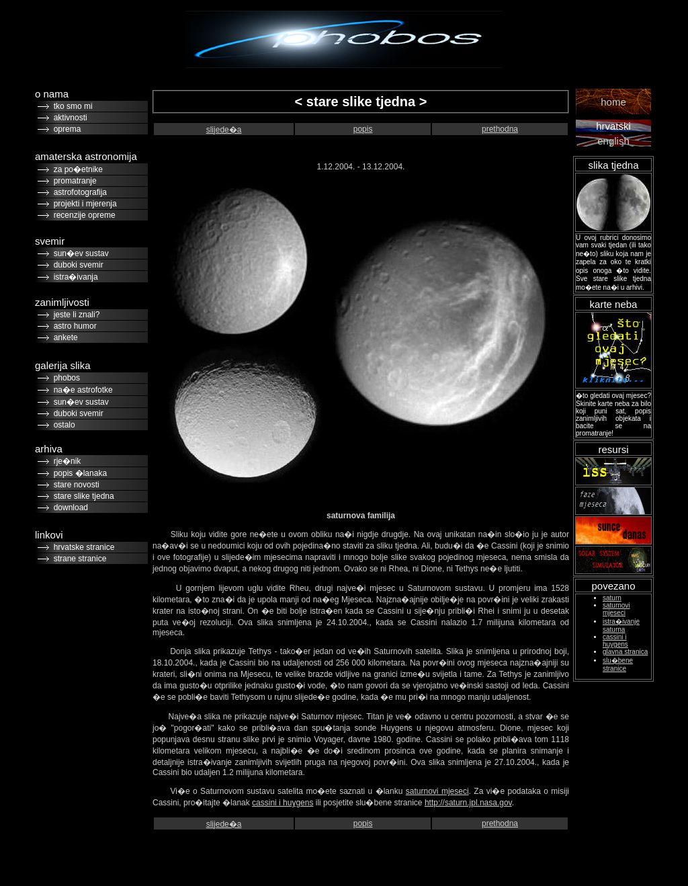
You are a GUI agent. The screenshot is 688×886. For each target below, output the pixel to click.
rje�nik (65, 461)
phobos (64, 377)
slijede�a (224, 129)
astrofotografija (78, 192)
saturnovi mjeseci (437, 791)
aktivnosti (68, 117)
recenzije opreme (82, 215)
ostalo (62, 425)
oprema (65, 129)
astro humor (73, 326)
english (613, 141)
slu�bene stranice (618, 664)
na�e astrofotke (81, 390)
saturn (612, 598)
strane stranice (77, 558)
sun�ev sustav (79, 253)
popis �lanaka (78, 473)
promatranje (73, 181)
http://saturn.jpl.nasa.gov (468, 802)
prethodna (500, 129)
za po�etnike (76, 169)
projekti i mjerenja (83, 203)
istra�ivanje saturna (621, 625)
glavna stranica (625, 651)
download (68, 507)
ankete (63, 337)
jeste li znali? (74, 314)
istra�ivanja (73, 277)
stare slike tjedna (81, 496)
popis (363, 129)
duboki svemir (76, 265)
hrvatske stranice (81, 547)
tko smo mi (71, 106)
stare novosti (74, 484)
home (613, 102)
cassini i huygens (282, 802)
